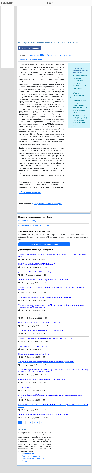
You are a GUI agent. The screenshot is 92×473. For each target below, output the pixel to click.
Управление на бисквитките (33, 458)
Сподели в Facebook (28, 48)
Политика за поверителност (30, 59)
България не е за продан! (28, 221)
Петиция (22, 55)
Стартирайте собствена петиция (44, 244)
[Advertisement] (54, 23)
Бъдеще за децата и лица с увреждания (33, 225)
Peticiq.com (7, 2)
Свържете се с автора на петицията (47, 204)
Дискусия (52, 55)
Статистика (65, 55)
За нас (24, 461)
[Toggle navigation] (88, 3)
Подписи (37, 55)
